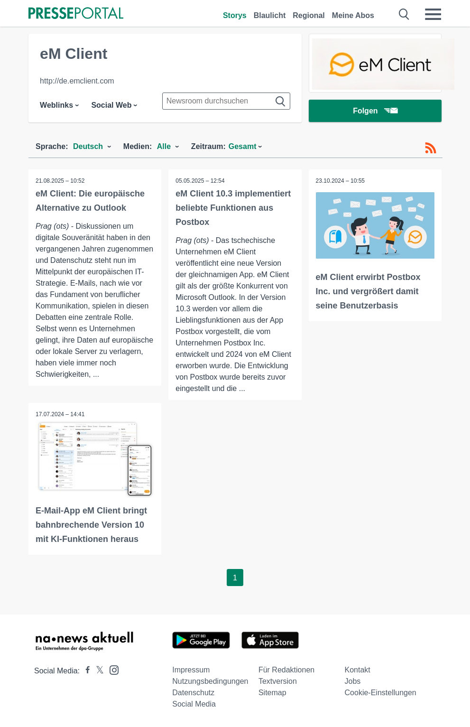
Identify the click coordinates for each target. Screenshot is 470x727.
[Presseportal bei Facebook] (85, 671)
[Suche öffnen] (404, 14)
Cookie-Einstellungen (380, 693)
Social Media (194, 704)
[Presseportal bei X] (97, 671)
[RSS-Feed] (430, 148)
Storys (235, 15)
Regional (309, 15)
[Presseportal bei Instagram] (111, 669)
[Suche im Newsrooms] (226, 101)
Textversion (277, 681)
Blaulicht (270, 15)
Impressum (191, 670)
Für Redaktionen (286, 670)
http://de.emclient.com (77, 81)
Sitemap (272, 693)
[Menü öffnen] (433, 14)
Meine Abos (353, 15)
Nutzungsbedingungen (210, 681)
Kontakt (357, 670)
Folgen (375, 111)
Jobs (353, 681)
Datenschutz (193, 693)
